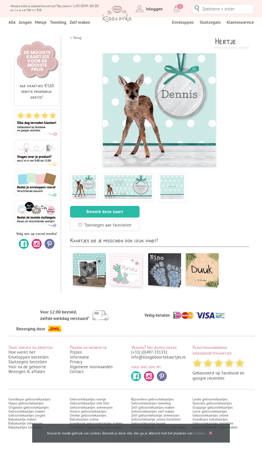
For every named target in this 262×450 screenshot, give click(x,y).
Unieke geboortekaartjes (88, 415)
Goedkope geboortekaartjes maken (96, 423)
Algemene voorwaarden (91, 366)
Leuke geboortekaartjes (210, 399)
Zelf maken (80, 22)
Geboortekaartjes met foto (89, 403)
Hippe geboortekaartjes (26, 403)
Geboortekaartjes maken (26, 411)
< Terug (75, 38)
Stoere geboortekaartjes (88, 411)
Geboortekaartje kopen (148, 423)
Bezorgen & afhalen (26, 371)
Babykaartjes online (84, 419)
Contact (77, 371)
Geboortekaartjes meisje (88, 399)
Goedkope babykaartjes (210, 419)
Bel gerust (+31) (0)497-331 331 (78, 5)
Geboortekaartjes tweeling (151, 403)
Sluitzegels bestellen (27, 362)
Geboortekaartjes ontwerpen (91, 407)
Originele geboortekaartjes (28, 407)
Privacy (76, 362)
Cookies (199, 433)
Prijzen (76, 352)
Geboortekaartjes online (210, 415)
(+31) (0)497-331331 (149, 352)
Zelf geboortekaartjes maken (152, 407)
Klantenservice (240, 22)
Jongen (25, 22)
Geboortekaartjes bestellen (212, 423)
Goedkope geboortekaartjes (29, 399)
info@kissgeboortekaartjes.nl (158, 357)
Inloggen (148, 8)
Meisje (41, 22)
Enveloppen (183, 22)
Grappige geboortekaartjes (212, 407)
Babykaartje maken (22, 419)
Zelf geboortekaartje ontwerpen (155, 415)
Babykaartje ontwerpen (25, 423)
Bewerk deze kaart (104, 211)
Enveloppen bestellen (28, 357)
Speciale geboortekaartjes (212, 403)
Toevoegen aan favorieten (104, 225)
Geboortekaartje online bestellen (156, 419)
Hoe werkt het (21, 352)
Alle (12, 22)
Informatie (79, 357)
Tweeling (58, 22)
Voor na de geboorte (27, 366)
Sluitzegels (210, 22)
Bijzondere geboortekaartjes (152, 399)
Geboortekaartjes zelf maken (152, 411)
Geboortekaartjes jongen (26, 415)
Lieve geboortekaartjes (209, 411)
